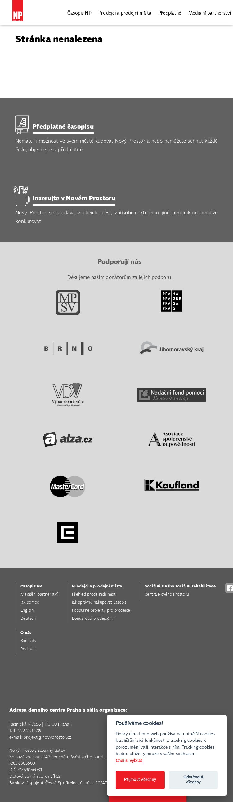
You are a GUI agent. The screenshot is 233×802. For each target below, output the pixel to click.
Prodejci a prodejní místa (124, 12)
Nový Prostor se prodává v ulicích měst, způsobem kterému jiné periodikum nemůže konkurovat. (116, 209)
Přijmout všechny (140, 780)
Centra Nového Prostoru (167, 594)
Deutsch (28, 619)
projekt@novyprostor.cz (47, 737)
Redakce (28, 649)
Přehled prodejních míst (94, 594)
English (27, 611)
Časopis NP (79, 12)
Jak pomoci (30, 602)
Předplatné (169, 12)
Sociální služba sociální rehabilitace (180, 586)
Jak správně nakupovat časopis (99, 602)
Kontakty (28, 641)
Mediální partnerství (209, 12)
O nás (25, 633)
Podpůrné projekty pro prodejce (101, 611)
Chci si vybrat (129, 760)
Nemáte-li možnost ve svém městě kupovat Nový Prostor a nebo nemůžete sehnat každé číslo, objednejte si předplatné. (116, 137)
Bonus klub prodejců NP (94, 619)
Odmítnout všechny (193, 779)
